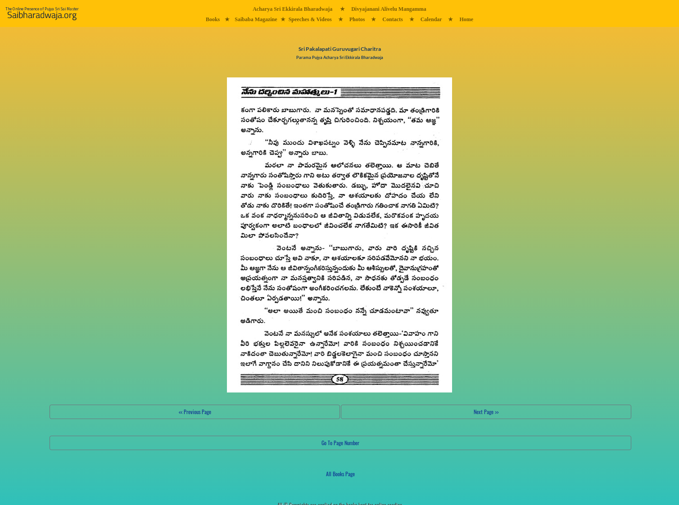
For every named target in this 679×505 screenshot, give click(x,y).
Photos (357, 19)
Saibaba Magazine (256, 19)
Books (213, 19)
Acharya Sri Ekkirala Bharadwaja (292, 9)
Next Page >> (486, 411)
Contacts (392, 19)
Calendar (431, 19)
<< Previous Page (195, 411)
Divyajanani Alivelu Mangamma (388, 9)
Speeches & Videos (310, 19)
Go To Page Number (340, 442)
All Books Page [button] (340, 474)
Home (466, 19)
